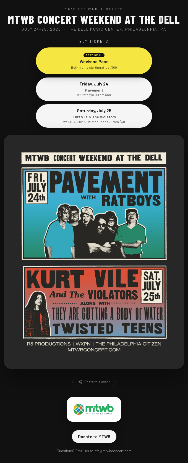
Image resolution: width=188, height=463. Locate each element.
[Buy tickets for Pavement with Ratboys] (94, 193)
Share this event (94, 382)
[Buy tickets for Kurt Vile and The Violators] (94, 306)
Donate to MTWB (94, 436)
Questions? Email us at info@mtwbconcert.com (94, 451)
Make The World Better (94, 8)
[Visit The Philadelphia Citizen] (132, 338)
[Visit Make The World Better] (94, 409)
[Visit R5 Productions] (47, 338)
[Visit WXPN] (86, 338)
